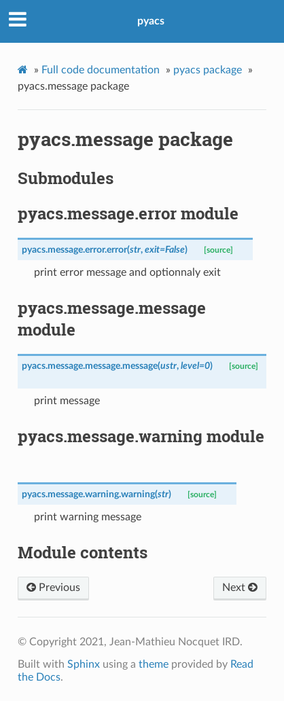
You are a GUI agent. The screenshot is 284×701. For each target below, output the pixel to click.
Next (240, 587)
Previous (53, 587)
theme (153, 664)
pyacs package (207, 70)
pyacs (150, 21)
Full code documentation (100, 70)
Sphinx (83, 664)
